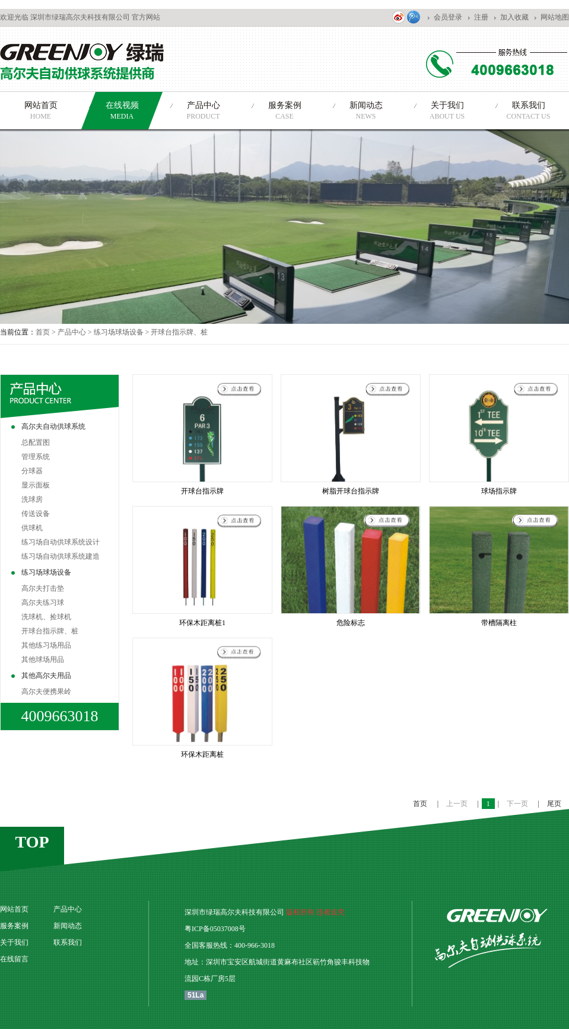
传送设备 (35, 513)
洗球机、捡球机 (46, 617)
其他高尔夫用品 (46, 675)
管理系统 (35, 457)
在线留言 (14, 959)
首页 (43, 332)
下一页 (518, 803)
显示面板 (35, 485)
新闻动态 (67, 926)
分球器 (32, 471)
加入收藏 (514, 17)
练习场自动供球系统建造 (60, 556)
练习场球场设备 (119, 332)
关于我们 (14, 942)
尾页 (554, 803)
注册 (481, 17)
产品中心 (72, 332)
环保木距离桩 (202, 754)
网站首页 (14, 909)
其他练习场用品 (46, 645)
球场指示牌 (499, 491)
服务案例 (14, 926)
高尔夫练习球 (42, 602)
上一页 (457, 803)
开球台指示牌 (202, 491)
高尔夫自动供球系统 (53, 426)
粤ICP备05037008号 (215, 929)
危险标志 (350, 623)
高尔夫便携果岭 (46, 691)
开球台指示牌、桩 (49, 631)
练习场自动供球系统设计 (60, 542)
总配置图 (35, 442)
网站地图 (555, 17)
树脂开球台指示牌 (350, 491)
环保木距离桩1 (202, 623)
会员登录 (448, 17)
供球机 (32, 528)
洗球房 (32, 499)
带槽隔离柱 (499, 623)
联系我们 (67, 942)
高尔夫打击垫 (42, 588)
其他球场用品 (42, 659)
